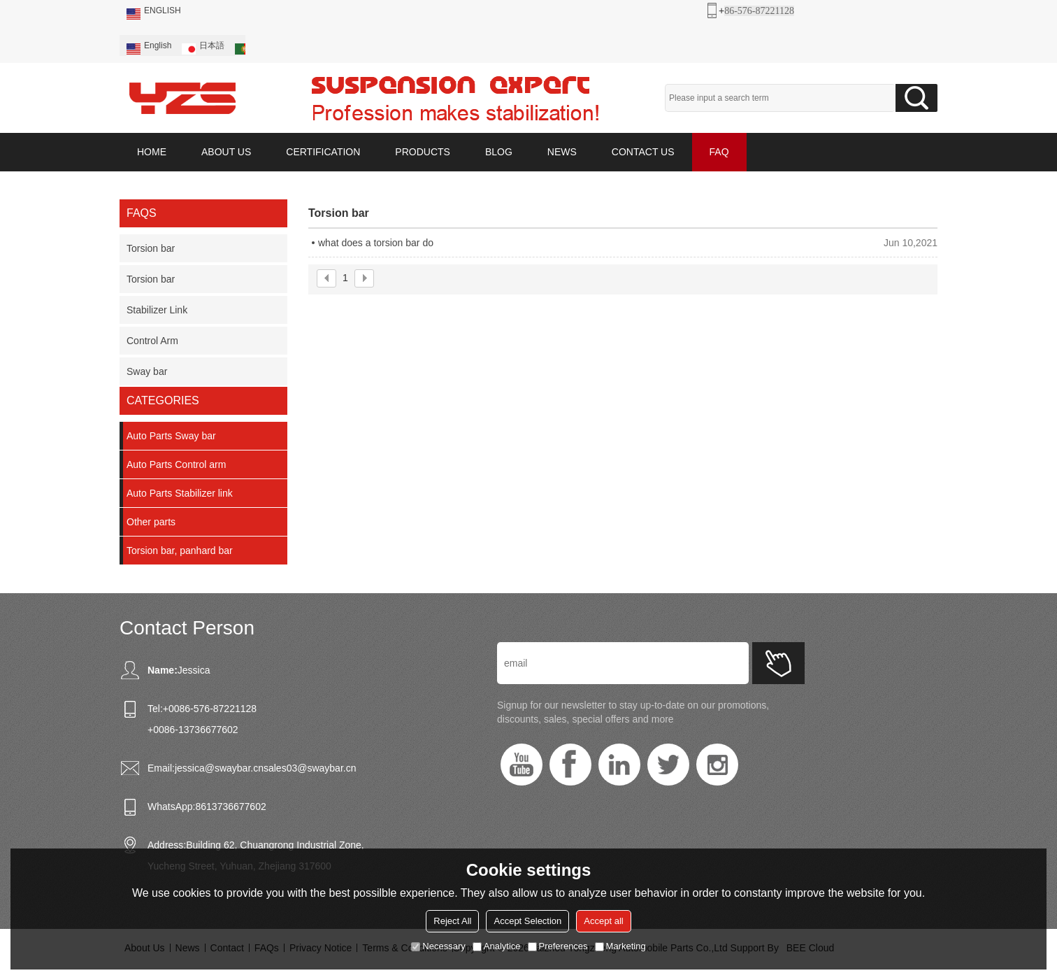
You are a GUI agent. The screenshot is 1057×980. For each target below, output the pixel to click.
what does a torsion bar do (375, 242)
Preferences (558, 946)
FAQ (719, 151)
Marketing (620, 946)
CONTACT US (643, 151)
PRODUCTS (422, 151)
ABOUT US (226, 151)
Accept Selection (527, 921)
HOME (151, 151)
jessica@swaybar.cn (219, 768)
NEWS (562, 151)
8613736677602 (230, 806)
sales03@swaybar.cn (310, 768)
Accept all (603, 921)
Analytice (497, 946)
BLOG (498, 151)
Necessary (438, 946)
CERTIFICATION (323, 151)
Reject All (452, 921)
